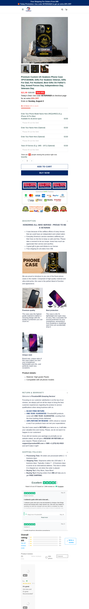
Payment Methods (27, 567)
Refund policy (26, 591)
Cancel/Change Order (29, 571)
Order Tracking (26, 557)
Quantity (24, 147)
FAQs (23, 564)
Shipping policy (26, 588)
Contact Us (25, 560)
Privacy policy (26, 581)
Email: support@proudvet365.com (33, 544)
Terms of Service (27, 584)
